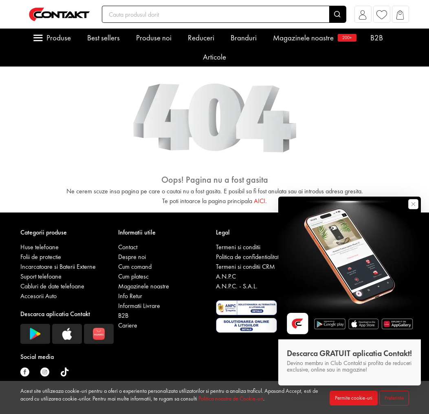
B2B (376, 38)
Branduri (244, 38)
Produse (58, 38)
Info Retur (130, 296)
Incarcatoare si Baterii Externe (58, 266)
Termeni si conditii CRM (245, 266)
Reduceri (201, 38)
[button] (363, 16)
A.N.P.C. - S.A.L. (236, 286)
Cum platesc (133, 276)
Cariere (127, 325)
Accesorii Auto (38, 296)
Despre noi (132, 256)
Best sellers (103, 38)
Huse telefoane (39, 247)
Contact (127, 247)
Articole (214, 57)
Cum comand (135, 266)
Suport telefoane (41, 276)
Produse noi (154, 38)
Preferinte (394, 397)
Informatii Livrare (139, 305)
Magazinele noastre (313, 38)
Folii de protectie (40, 256)
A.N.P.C (226, 276)
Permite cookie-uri (353, 397)
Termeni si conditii (238, 247)
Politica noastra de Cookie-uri (230, 398)
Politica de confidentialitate (249, 256)
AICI (259, 201)
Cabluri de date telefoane (52, 286)
